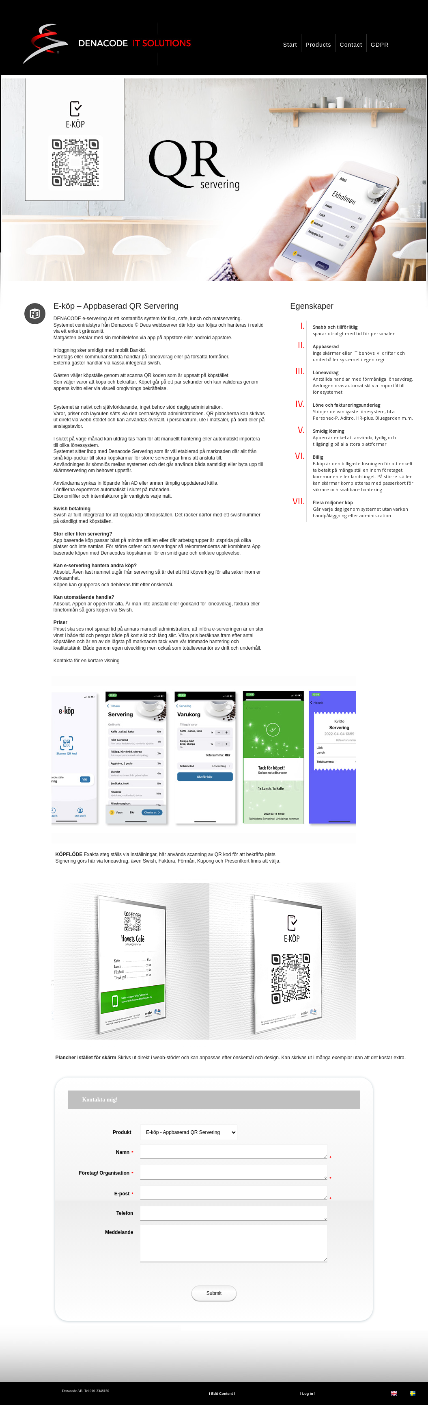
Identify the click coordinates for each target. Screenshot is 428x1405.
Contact (351, 44)
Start (290, 44)
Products (318, 44)
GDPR (380, 44)
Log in (307, 1394)
